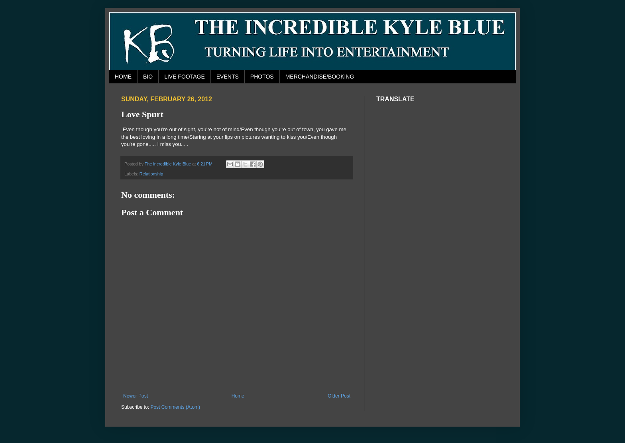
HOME (123, 76)
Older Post (339, 396)
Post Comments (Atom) (175, 407)
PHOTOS (262, 76)
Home (238, 396)
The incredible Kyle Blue (168, 163)
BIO (148, 76)
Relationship (151, 173)
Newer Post (135, 396)
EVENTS (227, 76)
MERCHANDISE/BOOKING (319, 76)
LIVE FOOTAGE (184, 76)
